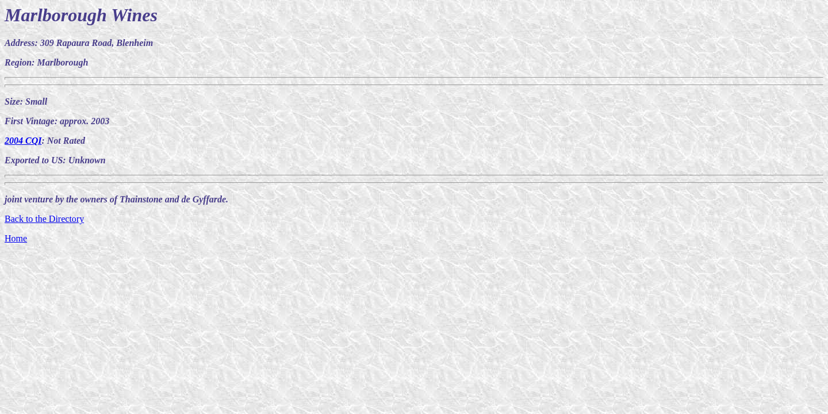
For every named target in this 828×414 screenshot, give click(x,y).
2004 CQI (23, 140)
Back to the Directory (44, 219)
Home (16, 238)
